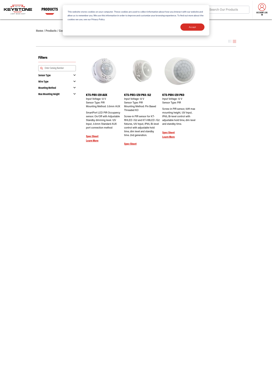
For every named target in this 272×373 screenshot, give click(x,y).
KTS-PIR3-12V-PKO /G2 (137, 95)
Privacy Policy (97, 19)
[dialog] (136, 20)
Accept (192, 27)
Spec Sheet (92, 136)
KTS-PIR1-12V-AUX (96, 95)
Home (39, 31)
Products (49, 10)
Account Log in (261, 9)
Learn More (92, 140)
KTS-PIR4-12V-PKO (173, 95)
